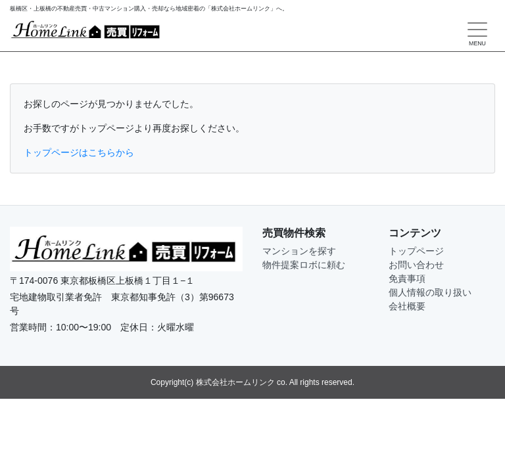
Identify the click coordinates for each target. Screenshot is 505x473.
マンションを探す (299, 251)
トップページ (416, 251)
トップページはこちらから (79, 152)
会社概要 (407, 306)
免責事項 (407, 278)
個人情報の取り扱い (430, 292)
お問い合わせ (416, 264)
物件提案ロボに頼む (303, 264)
